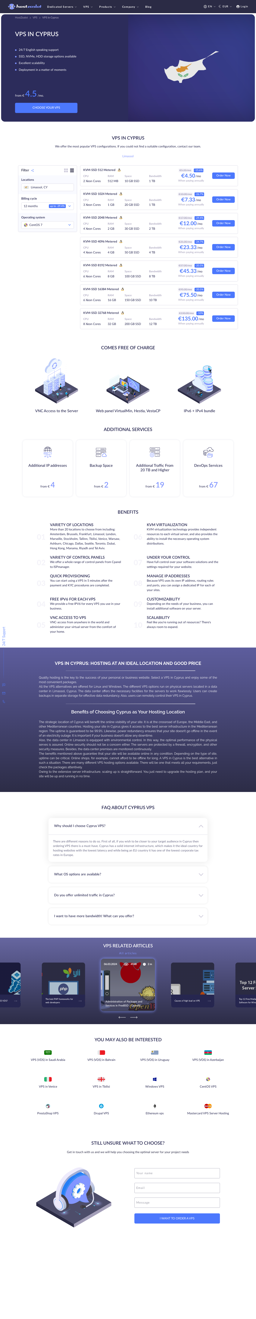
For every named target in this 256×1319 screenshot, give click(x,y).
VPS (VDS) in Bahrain (101, 1059)
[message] (177, 1203)
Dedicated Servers (62, 7)
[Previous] (122, 1017)
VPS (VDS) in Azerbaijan (208, 1059)
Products (108, 7)
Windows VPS (154, 1086)
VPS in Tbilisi (101, 1086)
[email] (177, 1188)
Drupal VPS (101, 1113)
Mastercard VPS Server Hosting (208, 1113)
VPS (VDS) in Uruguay (154, 1059)
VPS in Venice (48, 1086)
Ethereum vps (155, 1113)
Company (131, 7)
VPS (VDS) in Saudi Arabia (48, 1059)
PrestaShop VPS (48, 1113)
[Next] (133, 1017)
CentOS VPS (208, 1086)
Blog (148, 7)
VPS (88, 7)
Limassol (128, 156)
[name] (177, 1173)
